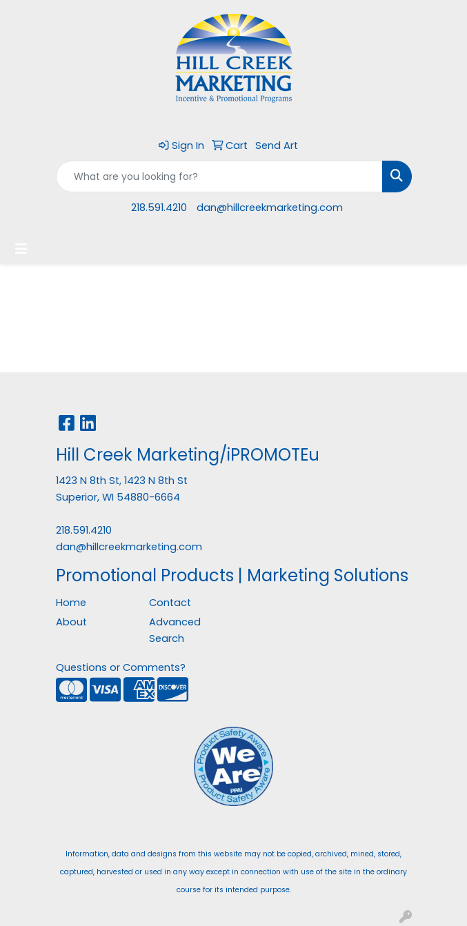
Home (71, 603)
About (71, 622)
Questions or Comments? (121, 667)
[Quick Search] (219, 176)
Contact (170, 603)
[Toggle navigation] (21, 249)
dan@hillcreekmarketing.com (270, 207)
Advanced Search (175, 630)
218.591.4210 (159, 207)
